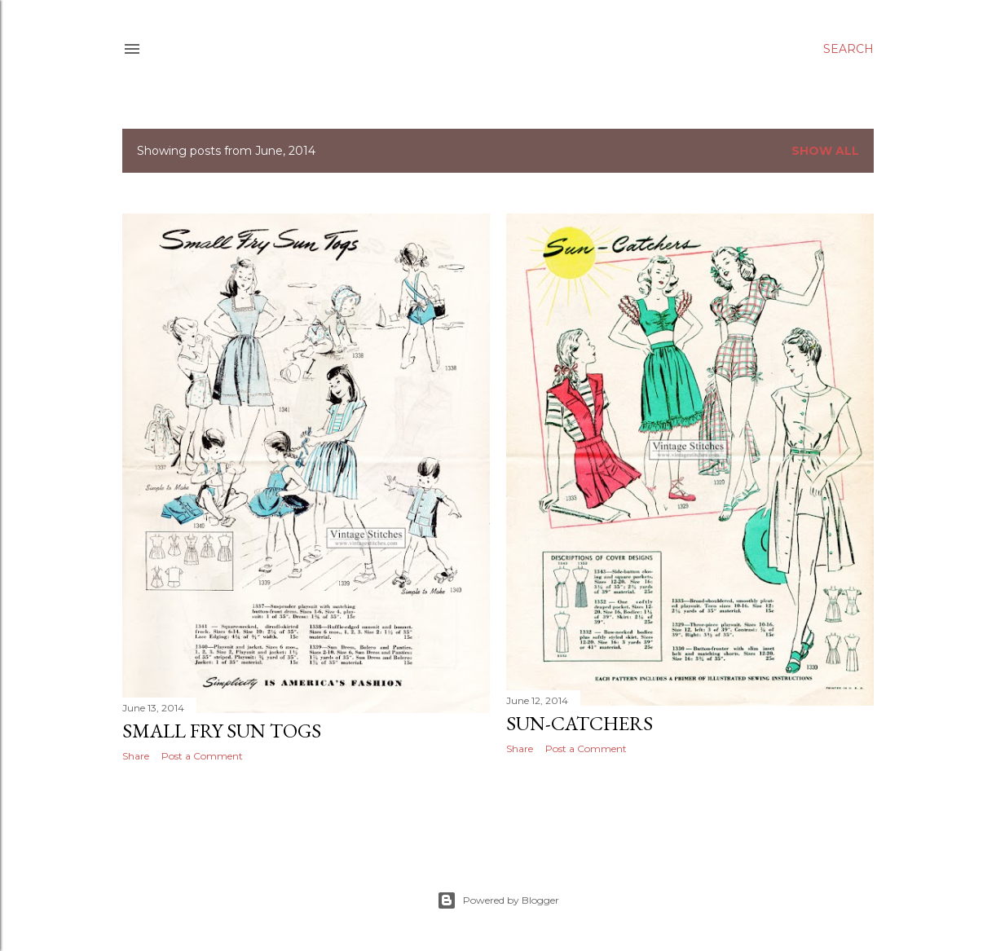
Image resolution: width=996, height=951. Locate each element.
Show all (825, 150)
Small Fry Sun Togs (221, 730)
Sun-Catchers (579, 723)
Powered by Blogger (498, 900)
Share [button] (135, 756)
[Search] (848, 48)
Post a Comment (202, 756)
